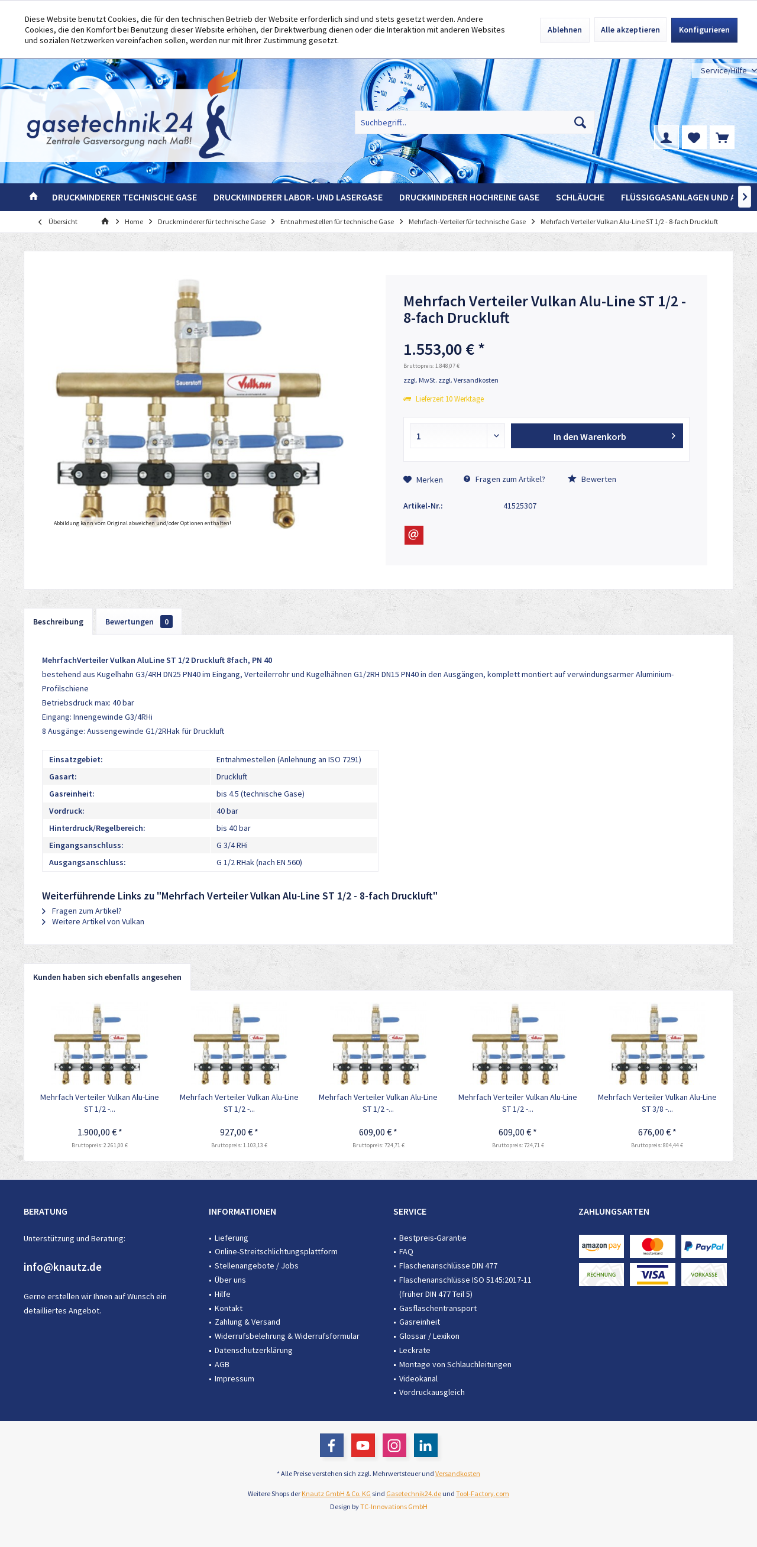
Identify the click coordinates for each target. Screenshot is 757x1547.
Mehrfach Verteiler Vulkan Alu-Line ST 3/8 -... (657, 1103)
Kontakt (228, 1308)
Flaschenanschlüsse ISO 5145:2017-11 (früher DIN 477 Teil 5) (465, 1286)
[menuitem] (724, 70)
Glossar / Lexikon (429, 1336)
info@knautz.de (63, 1267)
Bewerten (592, 479)
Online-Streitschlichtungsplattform (276, 1251)
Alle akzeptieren (630, 29)
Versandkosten (457, 1473)
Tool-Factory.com (482, 1493)
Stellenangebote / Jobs (257, 1265)
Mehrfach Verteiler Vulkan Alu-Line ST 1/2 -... (99, 1103)
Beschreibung (58, 621)
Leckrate (415, 1350)
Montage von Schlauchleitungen (455, 1364)
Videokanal (418, 1378)
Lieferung (231, 1237)
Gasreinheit (419, 1321)
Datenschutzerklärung (254, 1350)
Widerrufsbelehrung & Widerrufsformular (287, 1336)
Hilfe (223, 1294)
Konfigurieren (704, 29)
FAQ (406, 1251)
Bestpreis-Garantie (433, 1237)
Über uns (230, 1279)
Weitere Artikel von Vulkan (93, 921)
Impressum (234, 1378)
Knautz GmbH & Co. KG (336, 1493)
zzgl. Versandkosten (468, 380)
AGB (222, 1364)
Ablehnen (565, 29)
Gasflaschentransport (438, 1308)
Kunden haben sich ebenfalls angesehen (107, 977)
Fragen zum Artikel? (504, 479)
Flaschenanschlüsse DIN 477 (448, 1265)
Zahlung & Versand (247, 1321)
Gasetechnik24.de (413, 1493)
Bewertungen (139, 621)
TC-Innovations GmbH (394, 1506)
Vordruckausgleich (432, 1392)
